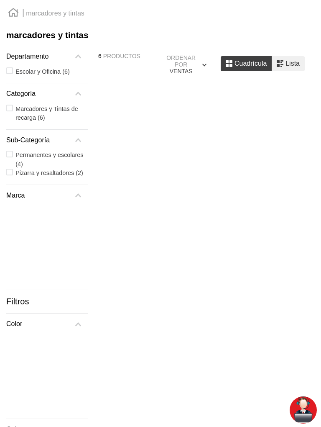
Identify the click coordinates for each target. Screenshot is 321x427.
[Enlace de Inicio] (13, 14)
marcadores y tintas (55, 13)
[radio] (246, 63)
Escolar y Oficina (42, 71)
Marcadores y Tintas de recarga (46, 113)
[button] (47, 56)
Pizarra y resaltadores (49, 173)
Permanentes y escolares (49, 159)
